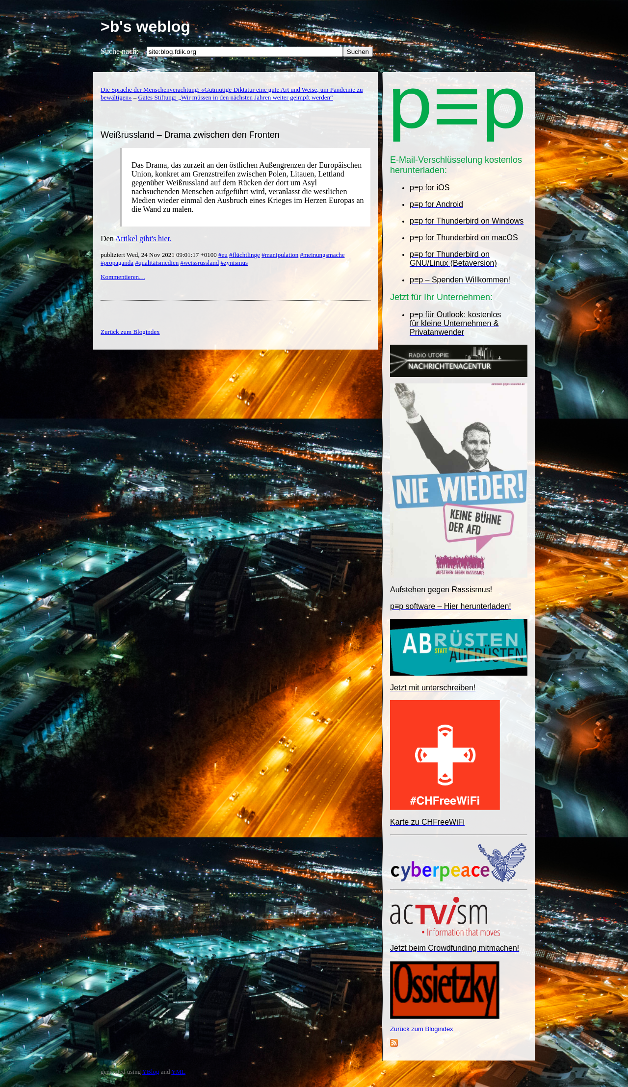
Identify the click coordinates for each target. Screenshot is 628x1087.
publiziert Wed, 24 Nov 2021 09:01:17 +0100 (159, 254)
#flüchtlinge (244, 254)
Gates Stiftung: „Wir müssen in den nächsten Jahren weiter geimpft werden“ (235, 97)
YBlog (150, 1071)
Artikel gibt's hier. (143, 238)
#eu (223, 254)
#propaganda (117, 262)
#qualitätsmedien (157, 262)
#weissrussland (199, 262)
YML (178, 1071)
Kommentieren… (123, 276)
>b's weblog (145, 26)
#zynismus (234, 262)
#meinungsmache (322, 254)
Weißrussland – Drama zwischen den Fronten (190, 135)
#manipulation (280, 254)
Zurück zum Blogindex (421, 1029)
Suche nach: (120, 51)
